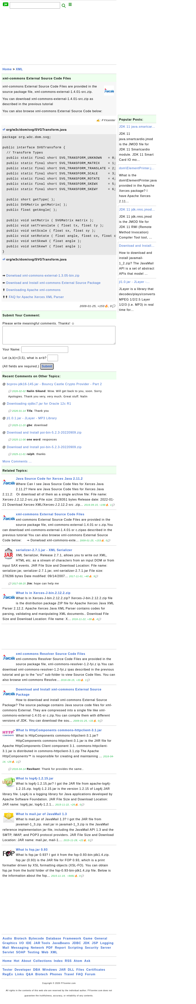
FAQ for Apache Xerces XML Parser (36, 297)
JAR (62, 973)
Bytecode (36, 942)
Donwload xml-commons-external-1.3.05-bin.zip (42, 275)
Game (87, 942)
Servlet (8, 956)
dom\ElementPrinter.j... (136, 168)
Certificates (95, 973)
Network (37, 951)
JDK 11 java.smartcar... (137, 126)
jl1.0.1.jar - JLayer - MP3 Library (32, 422)
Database (53, 942)
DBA (36, 973)
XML (19, 69)
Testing (34, 956)
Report (60, 951)
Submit (47, 370)
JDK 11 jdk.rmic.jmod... (137, 209)
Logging (107, 946)
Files (80, 973)
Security (92, 951)
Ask (87, 964)
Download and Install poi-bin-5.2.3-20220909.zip (44, 436)
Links (19, 978)
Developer (23, 973)
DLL (71, 973)
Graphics (9, 946)
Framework (72, 942)
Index (58, 964)
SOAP (20, 956)
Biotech (20, 942)
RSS (68, 964)
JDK (86, 946)
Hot (17, 964)
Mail (5, 951)
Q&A (29, 978)
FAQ (79, 978)
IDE (29, 946)
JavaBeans (61, 946)
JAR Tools (42, 946)
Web (45, 956)
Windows (49, 973)
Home (7, 69)
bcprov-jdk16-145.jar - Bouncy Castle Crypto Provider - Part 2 (54, 388)
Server (105, 951)
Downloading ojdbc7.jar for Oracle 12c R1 (39, 407)
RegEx (7, 978)
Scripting (75, 951)
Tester (7, 973)
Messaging (20, 951)
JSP (95, 946)
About (26, 964)
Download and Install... (136, 245)
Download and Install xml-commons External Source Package (53, 282)
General (101, 942)
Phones (56, 978)
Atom (78, 964)
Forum (90, 978)
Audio (7, 942)
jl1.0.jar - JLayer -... (134, 281)
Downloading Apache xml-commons (33, 290)
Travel (69, 978)
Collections (42, 964)
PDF (49, 951)
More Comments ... (17, 465)
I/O (21, 946)
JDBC (76, 946)
